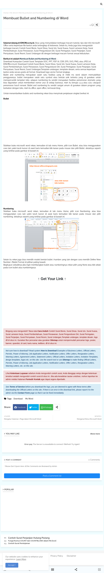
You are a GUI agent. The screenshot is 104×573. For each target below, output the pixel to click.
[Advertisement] (52, 35)
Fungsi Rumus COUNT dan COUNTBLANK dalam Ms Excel (32, 541)
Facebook (21, 407)
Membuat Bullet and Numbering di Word (38, 59)
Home (6, 13)
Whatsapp (47, 407)
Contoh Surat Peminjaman (19, 543)
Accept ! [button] (12, 565)
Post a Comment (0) (52, 476)
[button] (101, 4)
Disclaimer (71, 556)
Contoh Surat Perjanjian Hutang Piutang (29, 538)
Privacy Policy (57, 556)
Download (18, 399)
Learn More (21, 559)
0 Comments (94, 460)
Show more (95, 434)
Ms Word (13, 13)
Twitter (34, 407)
